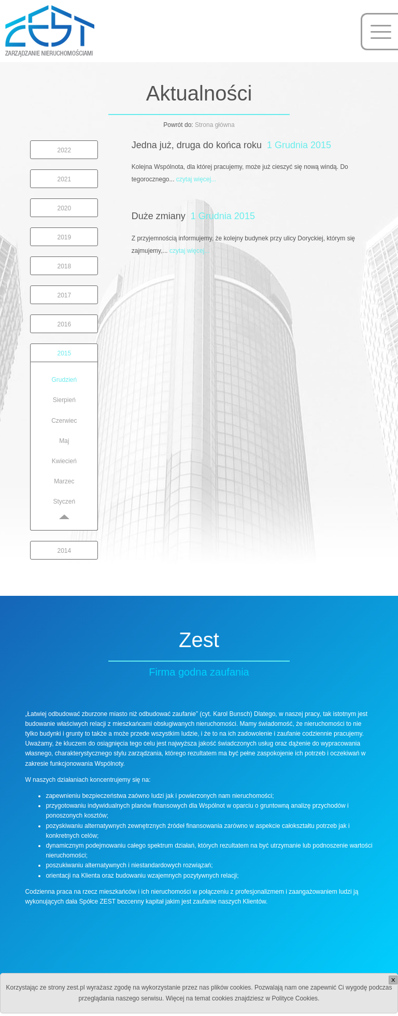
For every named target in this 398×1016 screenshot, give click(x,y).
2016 (64, 324)
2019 (64, 237)
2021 (64, 179)
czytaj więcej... (196, 179)
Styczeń (64, 501)
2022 (64, 150)
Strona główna (215, 124)
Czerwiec (64, 420)
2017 (64, 295)
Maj (64, 441)
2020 (64, 208)
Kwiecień (64, 461)
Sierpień (64, 400)
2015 (64, 353)
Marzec (64, 481)
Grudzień (64, 379)
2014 (64, 550)
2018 (64, 266)
